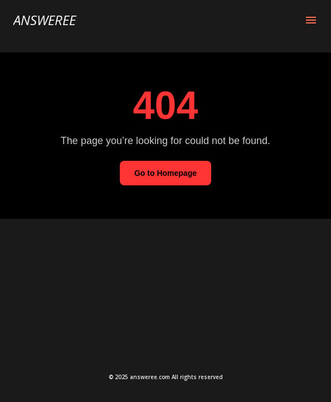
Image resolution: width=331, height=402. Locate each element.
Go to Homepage (165, 173)
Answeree (44, 20)
